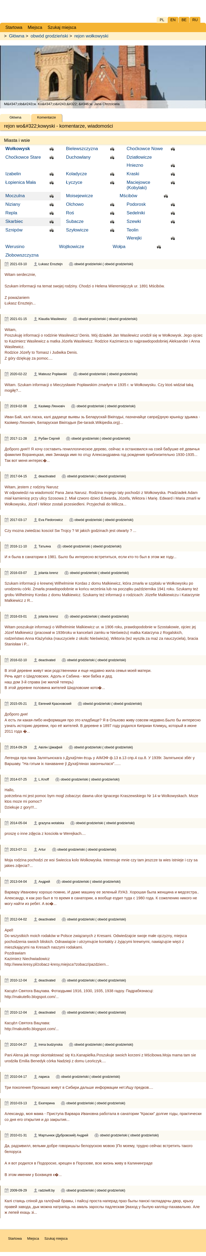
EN (172, 20)
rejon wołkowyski (91, 36)
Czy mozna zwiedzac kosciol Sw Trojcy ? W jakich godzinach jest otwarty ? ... (70, 530)
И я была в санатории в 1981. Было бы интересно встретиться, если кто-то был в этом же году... (90, 557)
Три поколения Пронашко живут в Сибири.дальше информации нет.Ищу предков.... (79, 1087)
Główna (16, 36)
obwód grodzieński (49, 36)
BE (184, 20)
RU (195, 20)
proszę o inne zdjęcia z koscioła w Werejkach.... (45, 833)
